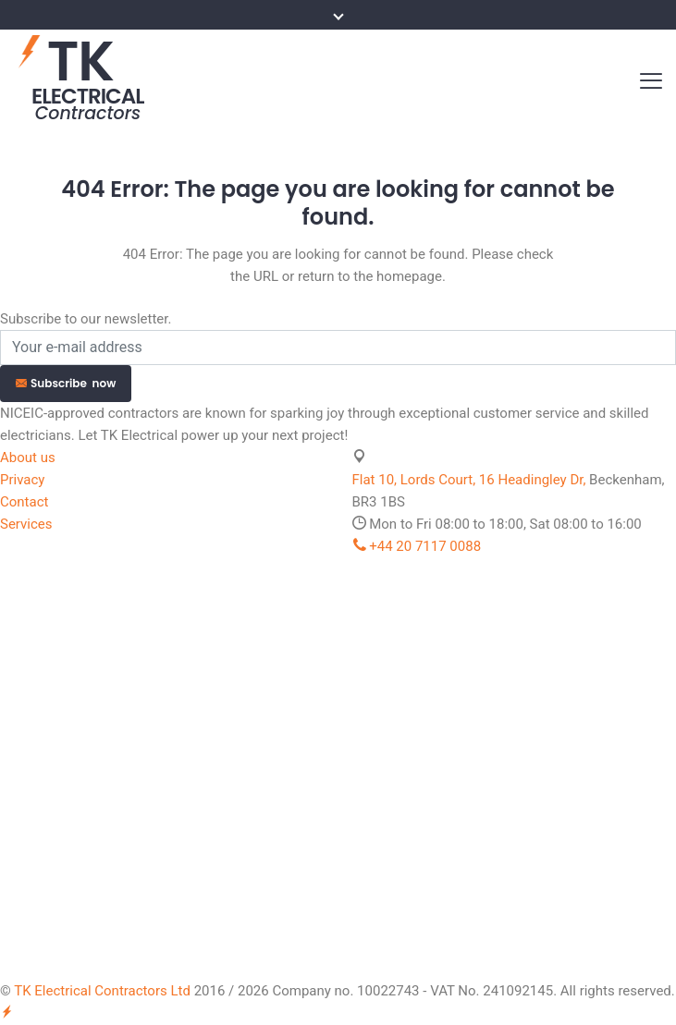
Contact (24, 502)
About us (27, 457)
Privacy (22, 479)
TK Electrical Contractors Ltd (102, 990)
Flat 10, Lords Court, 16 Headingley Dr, (469, 479)
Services (26, 524)
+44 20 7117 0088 (417, 546)
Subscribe (66, 383)
